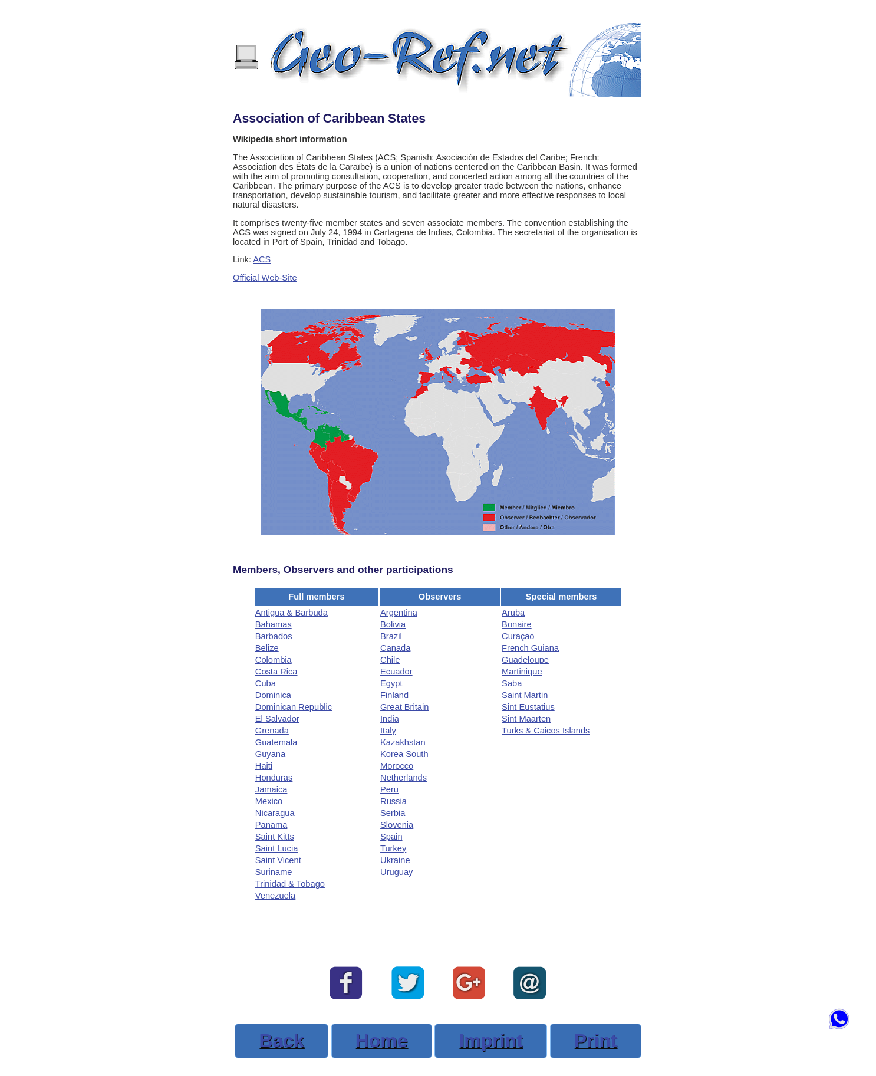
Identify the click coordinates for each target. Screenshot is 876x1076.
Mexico (268, 801)
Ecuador (396, 671)
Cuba (265, 683)
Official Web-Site (265, 277)
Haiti (263, 766)
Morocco (396, 766)
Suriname (273, 872)
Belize (267, 648)
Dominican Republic (293, 707)
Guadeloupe (525, 659)
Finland (394, 695)
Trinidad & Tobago (290, 884)
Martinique (522, 671)
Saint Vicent (278, 860)
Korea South (404, 754)
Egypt (391, 683)
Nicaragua (275, 813)
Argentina (398, 612)
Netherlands (403, 777)
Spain (391, 836)
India (389, 718)
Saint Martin (525, 695)
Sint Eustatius (528, 707)
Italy (388, 730)
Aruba (513, 612)
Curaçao (518, 636)
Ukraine (395, 860)
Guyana (270, 754)
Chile (390, 659)
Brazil (391, 636)
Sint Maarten (526, 718)
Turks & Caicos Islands (546, 730)
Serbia (392, 813)
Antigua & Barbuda (291, 612)
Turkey (393, 848)
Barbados (273, 636)
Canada (395, 648)
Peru (389, 789)
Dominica (273, 695)
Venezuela (275, 895)
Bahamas (273, 624)
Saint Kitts (274, 836)
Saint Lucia (276, 848)
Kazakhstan (403, 742)
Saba (512, 683)
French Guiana (530, 648)
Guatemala (276, 742)
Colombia (273, 659)
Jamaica (271, 789)
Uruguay (396, 872)
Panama (271, 825)
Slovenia (396, 825)
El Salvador (277, 718)
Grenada (272, 730)
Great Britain (404, 707)
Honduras (274, 777)
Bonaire (517, 624)
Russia (393, 801)
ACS (262, 259)
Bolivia (393, 624)
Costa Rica (276, 671)
